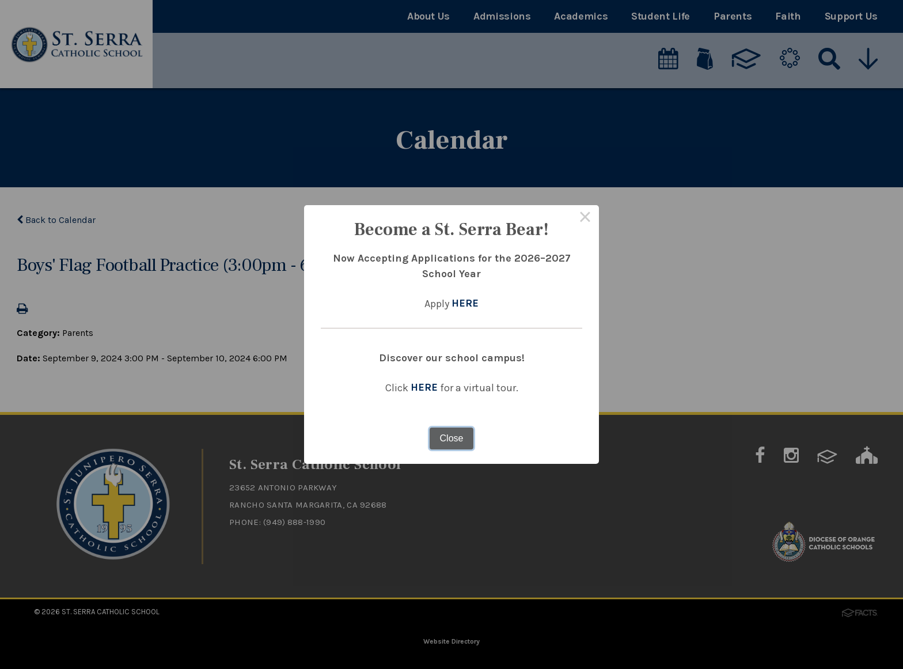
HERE (465, 303)
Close (452, 438)
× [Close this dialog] (585, 219)
